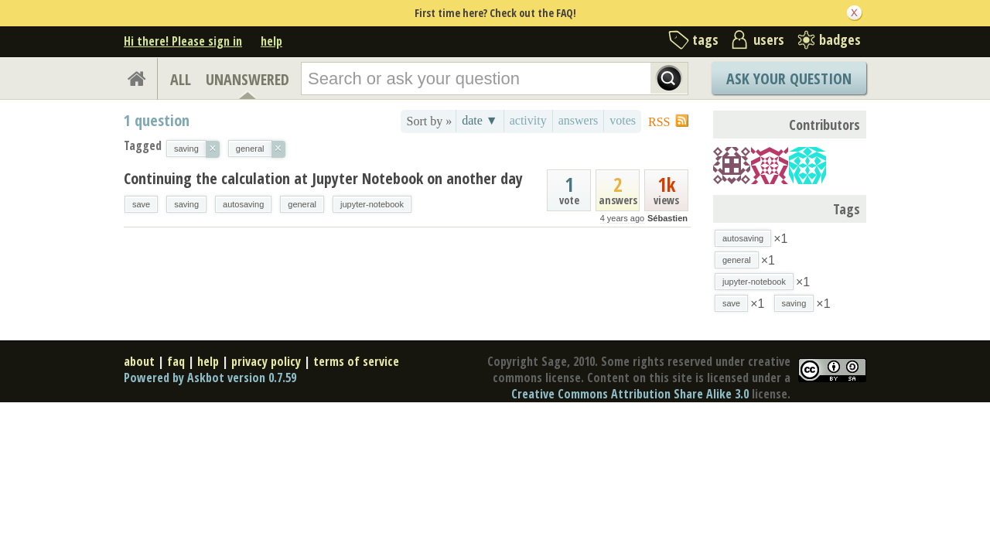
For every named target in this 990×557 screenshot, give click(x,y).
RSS (659, 121)
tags (705, 39)
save (141, 204)
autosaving (243, 204)
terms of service (356, 361)
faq (176, 361)
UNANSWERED (247, 79)
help (271, 41)
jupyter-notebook (372, 204)
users (768, 39)
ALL (180, 79)
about (139, 361)
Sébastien (667, 218)
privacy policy (266, 361)
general (302, 204)
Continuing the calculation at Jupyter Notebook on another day (323, 178)
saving (186, 204)
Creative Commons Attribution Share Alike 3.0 (630, 393)
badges (840, 39)
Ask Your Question (789, 78)
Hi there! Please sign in (183, 41)
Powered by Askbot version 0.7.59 (210, 377)
